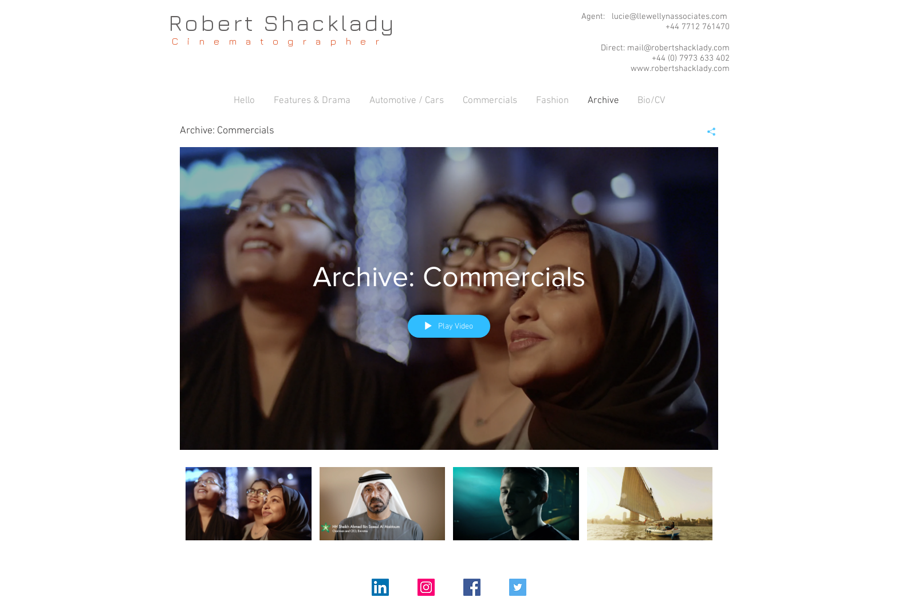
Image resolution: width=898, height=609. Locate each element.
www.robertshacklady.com (680, 69)
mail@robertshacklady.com (678, 48)
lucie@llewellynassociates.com (669, 16)
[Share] (707, 132)
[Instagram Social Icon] (426, 587)
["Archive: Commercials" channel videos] (449, 511)
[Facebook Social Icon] (471, 587)
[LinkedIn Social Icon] (380, 587)
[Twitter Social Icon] (517, 587)
